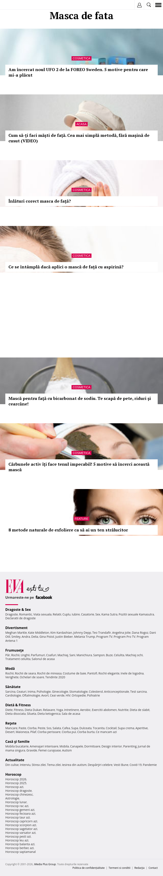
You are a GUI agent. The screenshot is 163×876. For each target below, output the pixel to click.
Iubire (76, 614)
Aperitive (141, 728)
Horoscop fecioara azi (20, 814)
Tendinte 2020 (55, 677)
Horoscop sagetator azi (21, 829)
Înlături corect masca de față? (39, 201)
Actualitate (14, 760)
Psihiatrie (93, 695)
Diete (9, 710)
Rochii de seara (25, 673)
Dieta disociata (15, 714)
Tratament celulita (18, 659)
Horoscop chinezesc (19, 794)
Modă (10, 668)
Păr (7, 655)
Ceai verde (57, 695)
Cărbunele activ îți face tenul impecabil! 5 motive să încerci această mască (78, 466)
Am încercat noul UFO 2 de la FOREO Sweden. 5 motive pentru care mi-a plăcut (78, 72)
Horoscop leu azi (16, 840)
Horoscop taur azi (17, 817)
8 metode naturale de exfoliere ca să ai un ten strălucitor (68, 530)
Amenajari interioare (44, 746)
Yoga (59, 710)
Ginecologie (60, 692)
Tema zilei (54, 765)
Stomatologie (78, 692)
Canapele (76, 746)
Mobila (64, 746)
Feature (81, 518)
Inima (31, 692)
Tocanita (99, 728)
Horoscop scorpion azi (20, 825)
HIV (68, 695)
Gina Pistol (46, 637)
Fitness (19, 710)
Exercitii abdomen (104, 710)
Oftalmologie (31, 695)
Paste (22, 728)
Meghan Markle (16, 633)
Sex (97, 614)
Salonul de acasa (43, 659)
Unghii (25, 655)
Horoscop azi (14, 787)
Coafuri (51, 655)
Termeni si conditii (120, 868)
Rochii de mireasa (49, 673)
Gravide (31, 750)
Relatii (57, 614)
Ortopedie (79, 695)
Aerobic (85, 710)
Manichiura (84, 655)
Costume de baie (74, 673)
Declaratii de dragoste (20, 618)
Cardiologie (13, 695)
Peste (41, 728)
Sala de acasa (71, 714)
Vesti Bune (121, 765)
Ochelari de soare (32, 677)
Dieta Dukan (33, 710)
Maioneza (22, 732)
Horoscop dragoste (18, 791)
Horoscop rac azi (16, 806)
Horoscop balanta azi (19, 844)
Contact (153, 868)
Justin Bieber (64, 637)
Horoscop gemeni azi (19, 810)
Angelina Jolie (121, 633)
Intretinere (71, 710)
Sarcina (10, 692)
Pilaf (33, 732)
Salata (57, 728)
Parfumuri (38, 655)
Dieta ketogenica (48, 714)
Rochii (15, 655)
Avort (45, 695)
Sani (72, 655)
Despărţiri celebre (100, 765)
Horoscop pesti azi (18, 836)
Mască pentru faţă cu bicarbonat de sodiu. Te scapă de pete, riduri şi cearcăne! (79, 401)
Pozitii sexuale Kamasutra (136, 614)
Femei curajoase (49, 750)
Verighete (11, 677)
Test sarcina (138, 692)
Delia (34, 637)
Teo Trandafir (101, 633)
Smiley (16, 637)
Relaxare (49, 710)
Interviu (25, 765)
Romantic (25, 614)
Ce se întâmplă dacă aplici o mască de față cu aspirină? (66, 267)
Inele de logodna (132, 673)
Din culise (12, 765)
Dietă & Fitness (18, 705)
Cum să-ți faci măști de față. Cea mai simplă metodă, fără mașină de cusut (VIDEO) (78, 138)
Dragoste (11, 614)
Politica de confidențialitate (89, 868)
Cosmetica (81, 58)
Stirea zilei (39, 765)
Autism (67, 750)
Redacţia (139, 868)
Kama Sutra (109, 614)
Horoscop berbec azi (19, 848)
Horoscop (13, 774)
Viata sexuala (42, 614)
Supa (74, 728)
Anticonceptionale (116, 692)
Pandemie (150, 765)
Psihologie (44, 692)
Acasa (81, 124)
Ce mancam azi (106, 732)
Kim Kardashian (61, 633)
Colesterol (96, 692)
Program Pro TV (125, 637)
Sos (48, 728)
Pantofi (92, 673)
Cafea (66, 728)
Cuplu (66, 614)
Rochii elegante (108, 673)
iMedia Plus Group (45, 864)
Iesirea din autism (74, 765)
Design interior (111, 746)
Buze (109, 655)
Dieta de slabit (139, 710)
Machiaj (63, 655)
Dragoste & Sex (18, 609)
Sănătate (13, 686)
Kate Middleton (38, 633)
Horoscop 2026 (15, 779)
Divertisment (16, 627)
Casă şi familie (17, 741)
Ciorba (32, 728)
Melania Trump (84, 637)
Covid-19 (136, 765)
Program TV (104, 637)
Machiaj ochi (134, 655)
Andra (26, 637)
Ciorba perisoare (49, 732)
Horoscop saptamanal (20, 852)
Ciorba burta (86, 732)
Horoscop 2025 (15, 783)
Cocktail (111, 728)
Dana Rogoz (140, 633)
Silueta (31, 714)
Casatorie (87, 614)
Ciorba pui (69, 732)
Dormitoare (92, 746)
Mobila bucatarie (17, 746)
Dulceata (85, 728)
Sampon (99, 655)
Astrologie (12, 798)
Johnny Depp (82, 633)
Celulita (119, 655)
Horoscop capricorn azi (21, 821)
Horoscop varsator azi (20, 833)
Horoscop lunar (16, 802)
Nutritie (123, 710)
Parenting (129, 746)
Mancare (11, 728)
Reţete (11, 723)
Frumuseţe (14, 650)
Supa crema (126, 728)
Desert (9, 732)
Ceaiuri (22, 692)
